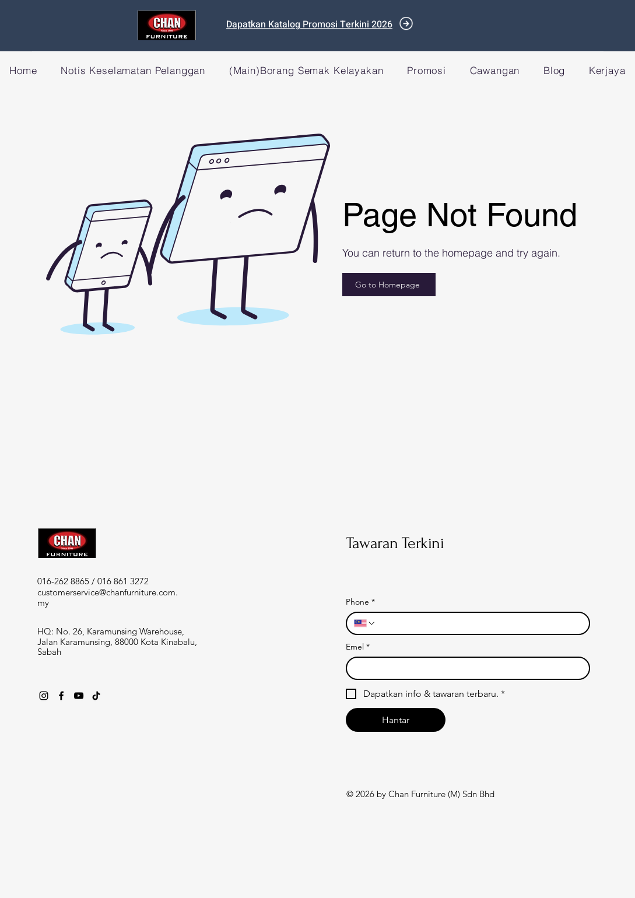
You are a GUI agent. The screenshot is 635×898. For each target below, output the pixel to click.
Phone (360, 602)
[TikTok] (96, 695)
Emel (358, 647)
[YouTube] (79, 695)
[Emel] (464, 668)
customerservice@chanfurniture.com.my (107, 597)
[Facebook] (61, 695)
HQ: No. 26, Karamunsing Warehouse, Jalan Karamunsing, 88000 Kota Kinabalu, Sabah (117, 641)
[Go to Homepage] (389, 284)
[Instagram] (44, 695)
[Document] (406, 23)
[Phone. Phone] (479, 623)
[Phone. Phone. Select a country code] (365, 623)
